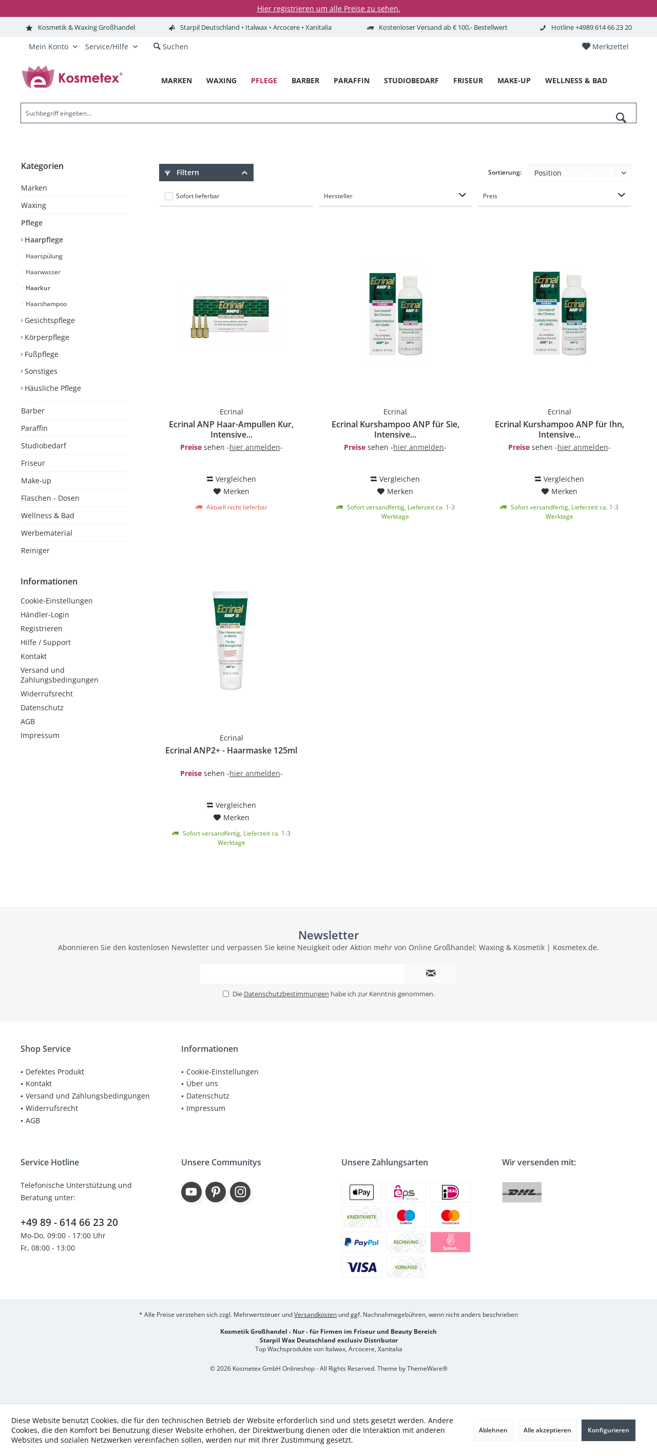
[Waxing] (221, 80)
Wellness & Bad (47, 515)
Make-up (36, 480)
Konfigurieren (608, 1430)
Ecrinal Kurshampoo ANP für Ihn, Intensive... (559, 429)
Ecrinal (231, 412)
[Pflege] (264, 80)
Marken (34, 188)
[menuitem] (605, 46)
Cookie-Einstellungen (57, 601)
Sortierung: (504, 172)
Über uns (202, 1083)
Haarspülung (43, 256)
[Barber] (305, 80)
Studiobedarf (43, 445)
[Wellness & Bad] (576, 80)
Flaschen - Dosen (50, 498)
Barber (33, 410)
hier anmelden (254, 447)
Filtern (182, 172)
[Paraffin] (351, 80)
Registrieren (42, 628)
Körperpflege (46, 337)
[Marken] (176, 80)
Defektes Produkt (55, 1071)
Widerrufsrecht (47, 693)
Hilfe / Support (46, 642)
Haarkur (37, 287)
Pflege (32, 223)
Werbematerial (46, 533)
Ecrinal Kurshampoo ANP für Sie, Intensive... (395, 429)
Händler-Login (45, 614)
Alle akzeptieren (547, 1430)
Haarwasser (42, 272)
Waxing (33, 205)
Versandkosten (315, 1314)
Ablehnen (493, 1430)
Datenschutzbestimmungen (286, 993)
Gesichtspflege (49, 320)
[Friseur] (468, 80)
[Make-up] (514, 80)
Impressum (40, 735)
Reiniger (35, 550)
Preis (490, 196)
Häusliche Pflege (52, 388)
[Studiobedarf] (411, 80)
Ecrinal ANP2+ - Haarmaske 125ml (231, 750)
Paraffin (34, 428)
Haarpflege (43, 239)
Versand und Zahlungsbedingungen (60, 675)
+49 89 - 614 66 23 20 (69, 1222)
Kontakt (34, 656)
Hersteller (338, 196)
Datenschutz (42, 707)
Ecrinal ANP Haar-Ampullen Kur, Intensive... (231, 429)
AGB (28, 721)
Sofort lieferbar (198, 196)
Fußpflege (41, 354)
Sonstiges (40, 371)
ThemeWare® (427, 1368)
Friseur (33, 463)
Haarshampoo (45, 303)
